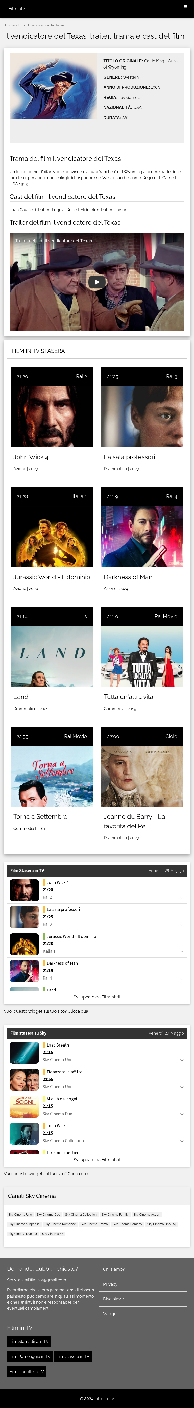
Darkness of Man (128, 577)
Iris (83, 616)
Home (10, 25)
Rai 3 (171, 376)
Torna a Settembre (40, 816)
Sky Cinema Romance (60, 1224)
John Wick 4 (31, 457)
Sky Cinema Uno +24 (161, 1224)
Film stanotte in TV (27, 1371)
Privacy (110, 1284)
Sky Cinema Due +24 (23, 1234)
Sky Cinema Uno (20, 1214)
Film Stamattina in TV (29, 1341)
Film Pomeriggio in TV (30, 1356)
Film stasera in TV (73, 1356)
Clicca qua (78, 1011)
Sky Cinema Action (147, 1214)
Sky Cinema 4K (52, 1234)
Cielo (171, 736)
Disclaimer (113, 1298)
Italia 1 (79, 496)
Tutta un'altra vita (128, 696)
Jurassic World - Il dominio (51, 577)
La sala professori (129, 457)
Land (21, 696)
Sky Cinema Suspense (24, 1224)
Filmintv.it (18, 8)
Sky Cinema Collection (81, 1214)
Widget (110, 1313)
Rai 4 (171, 496)
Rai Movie (166, 616)
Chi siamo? (114, 1269)
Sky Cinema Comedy (127, 1224)
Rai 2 (81, 376)
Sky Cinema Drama (94, 1224)
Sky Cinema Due (48, 1214)
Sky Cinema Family (115, 1214)
